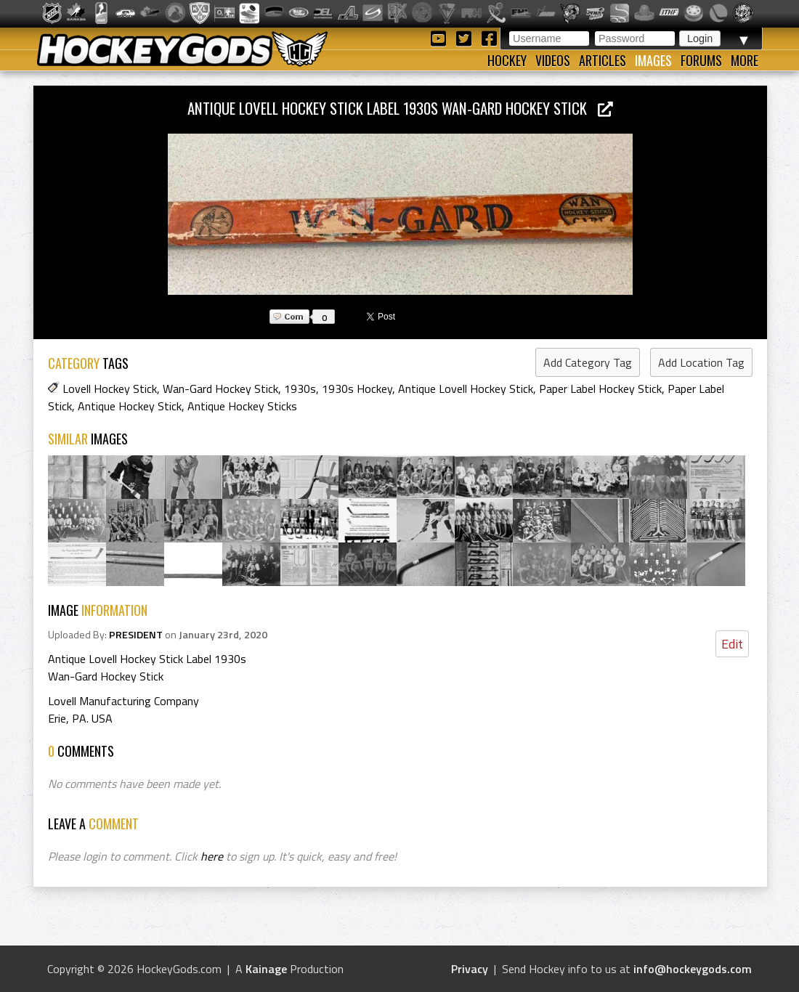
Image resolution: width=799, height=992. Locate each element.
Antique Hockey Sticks (242, 406)
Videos (552, 60)
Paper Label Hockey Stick (600, 388)
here (211, 856)
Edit (732, 644)
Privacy (469, 968)
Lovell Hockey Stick (109, 388)
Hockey (507, 60)
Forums (701, 60)
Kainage (266, 968)
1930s (300, 388)
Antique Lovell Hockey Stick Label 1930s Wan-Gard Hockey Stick (400, 108)
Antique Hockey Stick (130, 406)
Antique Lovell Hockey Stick (465, 388)
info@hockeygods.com (692, 968)
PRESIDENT (136, 635)
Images (653, 60)
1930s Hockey (357, 388)
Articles (602, 60)
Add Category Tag (587, 362)
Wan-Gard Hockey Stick (220, 388)
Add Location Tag (701, 362)
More (744, 60)
